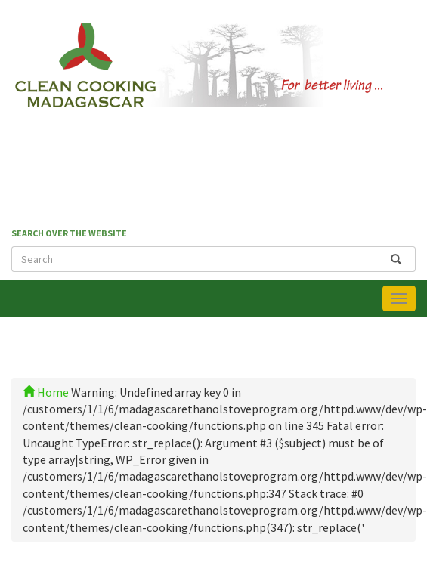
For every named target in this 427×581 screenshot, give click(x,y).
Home (46, 392)
